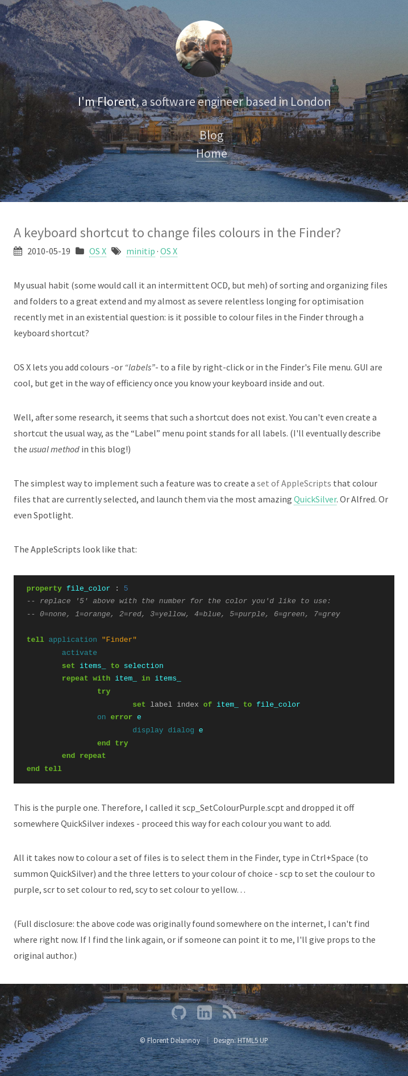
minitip (140, 251)
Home (211, 153)
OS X (97, 251)
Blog (211, 135)
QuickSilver (315, 499)
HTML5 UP (253, 1040)
